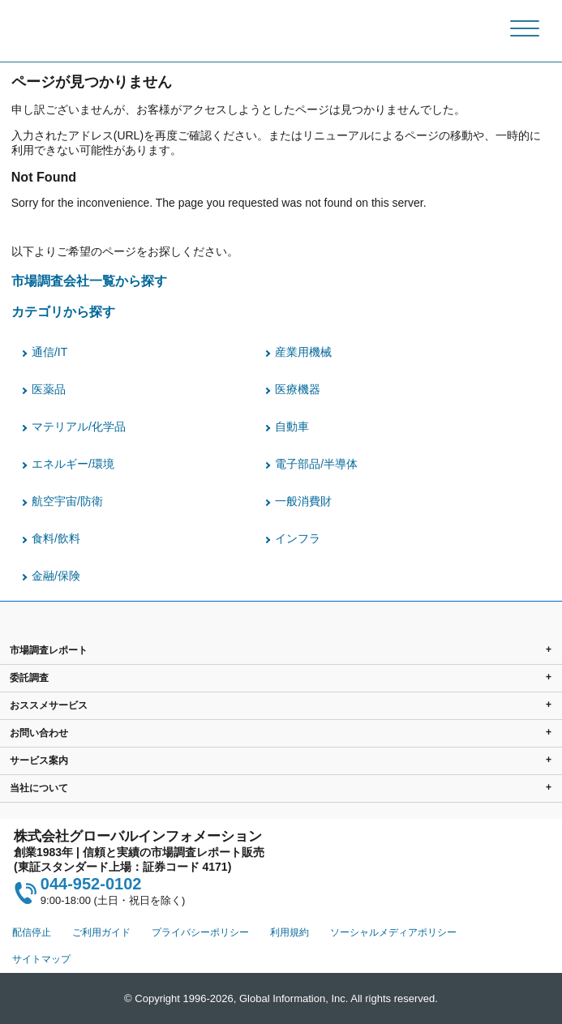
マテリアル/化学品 (79, 426)
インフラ (297, 538)
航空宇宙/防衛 (67, 501)
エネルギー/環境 (73, 463)
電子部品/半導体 (316, 463)
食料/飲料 (56, 538)
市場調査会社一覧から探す (89, 280)
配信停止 (31, 932)
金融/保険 (56, 575)
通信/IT (49, 351)
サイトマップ (41, 959)
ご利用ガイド (101, 932)
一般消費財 (303, 501)
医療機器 (297, 389)
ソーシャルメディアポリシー (393, 932)
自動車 (292, 426)
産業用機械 (303, 351)
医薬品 (49, 389)
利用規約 (289, 932)
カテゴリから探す (63, 311)
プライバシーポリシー (200, 932)
